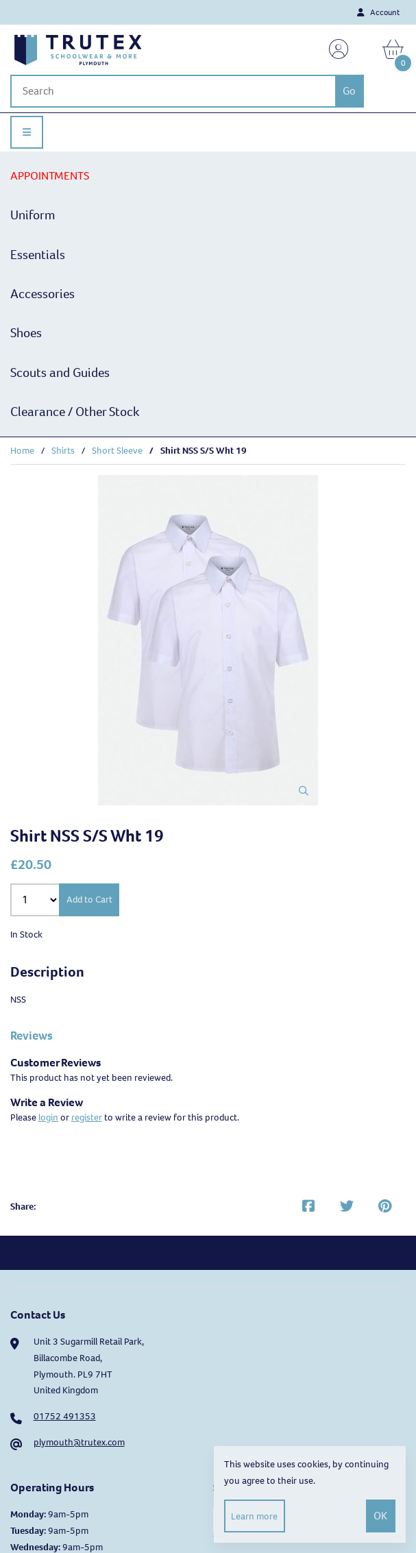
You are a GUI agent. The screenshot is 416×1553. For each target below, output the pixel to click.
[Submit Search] (349, 91)
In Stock (26, 934)
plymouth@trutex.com (79, 1442)
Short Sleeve (117, 450)
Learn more (254, 1516)
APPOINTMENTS (49, 176)
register (86, 1117)
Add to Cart (89, 899)
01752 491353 (65, 1416)
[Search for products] (172, 91)
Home (22, 450)
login (48, 1117)
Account (378, 12)
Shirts (63, 450)
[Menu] (26, 132)
